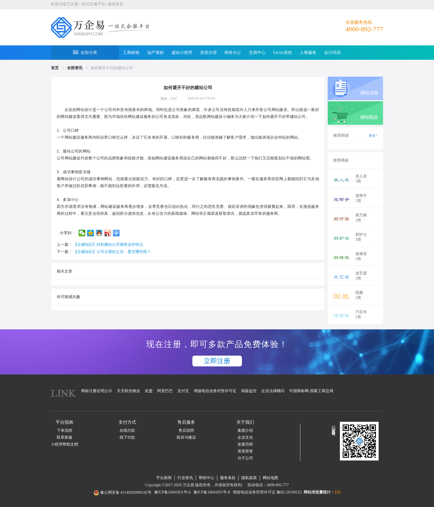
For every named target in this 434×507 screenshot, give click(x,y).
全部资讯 (75, 68)
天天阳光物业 (128, 391)
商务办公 (232, 52)
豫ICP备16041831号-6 (172, 492)
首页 (55, 68)
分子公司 (245, 458)
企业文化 (245, 437)
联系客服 (64, 437)
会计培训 (332, 52)
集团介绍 (245, 430)
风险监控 (249, 391)
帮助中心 (206, 478)
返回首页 (115, 4)
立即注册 (217, 360)
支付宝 (183, 391)
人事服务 (308, 52)
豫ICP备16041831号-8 (211, 492)
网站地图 (270, 478)
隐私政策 (249, 478)
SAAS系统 (282, 52)
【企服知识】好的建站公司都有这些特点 (108, 244)
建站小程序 (182, 52)
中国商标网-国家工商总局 (311, 391)
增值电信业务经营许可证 (215, 391)
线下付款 (127, 437)
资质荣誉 (245, 451)
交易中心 (257, 52)
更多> (373, 136)
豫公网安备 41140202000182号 (125, 492)
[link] (55, 68)
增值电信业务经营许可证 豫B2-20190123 (267, 492)
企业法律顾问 (273, 391)
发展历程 (245, 444)
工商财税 (131, 52)
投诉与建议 (186, 437)
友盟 (149, 391)
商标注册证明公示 (96, 391)
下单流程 (64, 430)
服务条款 (228, 478)
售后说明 (186, 430)
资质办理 (208, 52)
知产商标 (155, 52)
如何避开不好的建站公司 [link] (112, 68)
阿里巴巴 (165, 391)
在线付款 (127, 430)
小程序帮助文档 (64, 444)
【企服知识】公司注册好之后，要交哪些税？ (112, 252)
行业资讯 (185, 478)
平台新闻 (164, 478)
